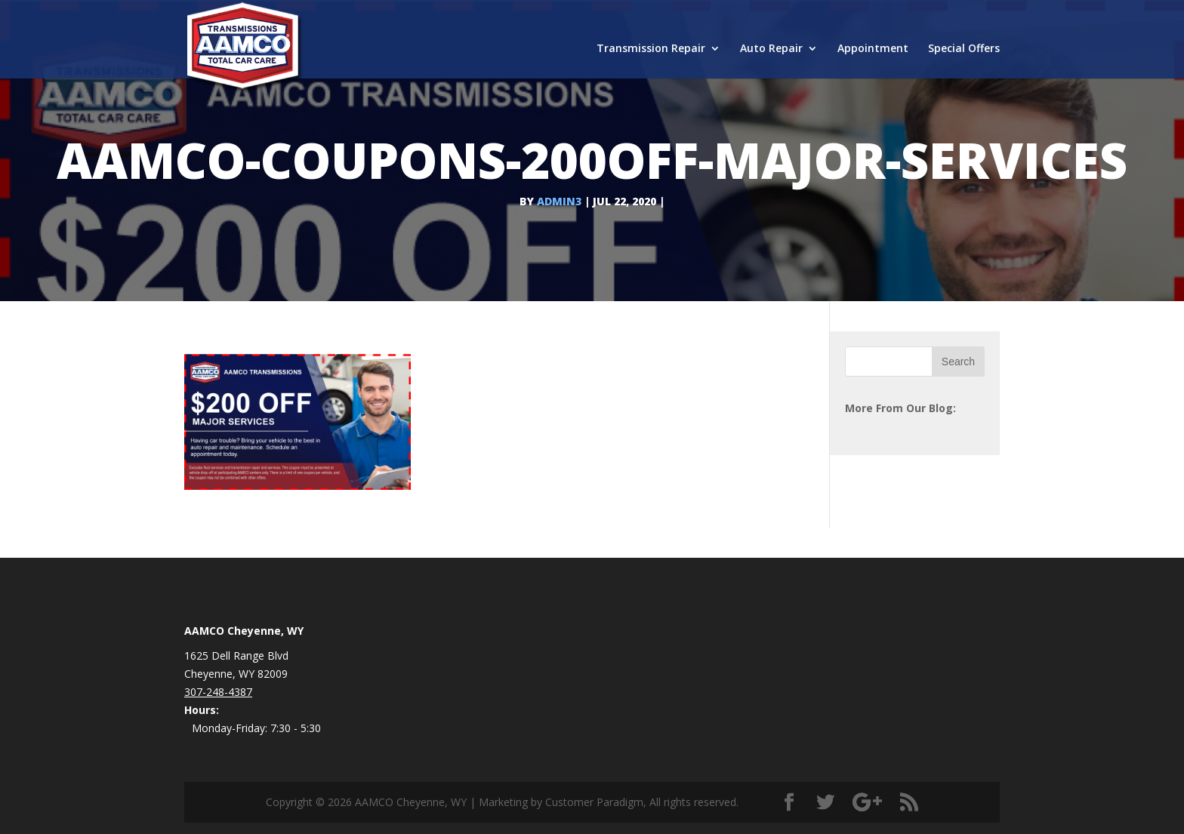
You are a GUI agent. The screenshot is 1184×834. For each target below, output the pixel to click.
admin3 (559, 201)
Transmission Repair (651, 49)
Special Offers (964, 49)
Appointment (872, 49)
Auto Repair (771, 49)
